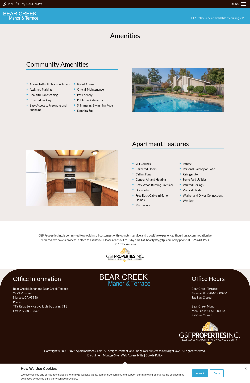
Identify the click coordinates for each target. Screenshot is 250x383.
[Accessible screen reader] (4, 4)
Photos (139, 16)
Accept (200, 373)
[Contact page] (10, 4)
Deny (217, 373)
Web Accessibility (132, 355)
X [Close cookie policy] (246, 368)
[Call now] (32, 4)
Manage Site (111, 355)
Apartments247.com (89, 351)
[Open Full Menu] (238, 4)
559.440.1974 (200, 240)
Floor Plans (120, 16)
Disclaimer (94, 355)
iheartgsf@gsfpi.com (158, 240)
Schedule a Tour (94, 16)
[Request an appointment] (17, 4)
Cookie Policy (154, 355)
